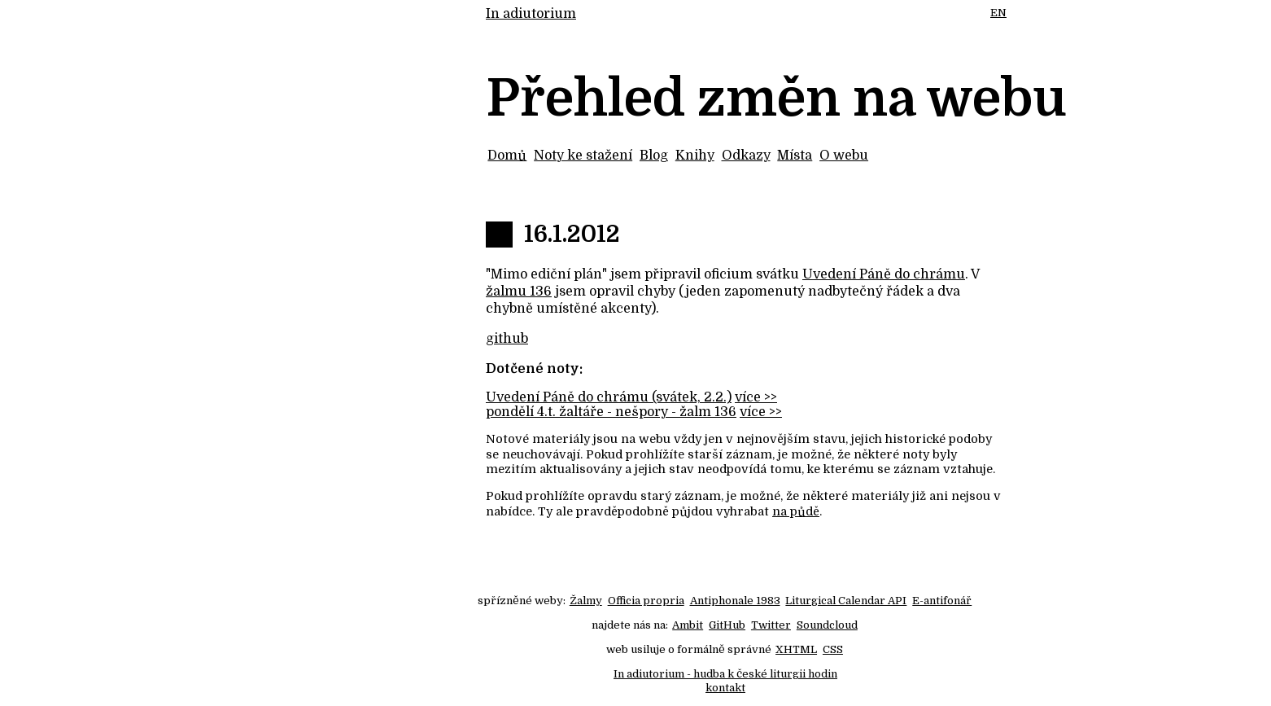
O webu (843, 155)
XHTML (796, 649)
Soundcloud (827, 625)
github (507, 338)
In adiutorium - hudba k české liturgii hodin (725, 674)
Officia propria (646, 600)
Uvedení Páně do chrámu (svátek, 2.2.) (609, 397)
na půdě (795, 511)
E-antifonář (942, 600)
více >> (756, 397)
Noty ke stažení (583, 155)
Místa (794, 155)
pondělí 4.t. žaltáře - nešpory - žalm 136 (611, 412)
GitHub (727, 625)
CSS (833, 649)
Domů (506, 155)
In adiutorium (531, 14)
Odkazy (746, 155)
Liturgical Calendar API (845, 600)
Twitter (771, 625)
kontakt (725, 688)
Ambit (687, 625)
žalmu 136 (519, 291)
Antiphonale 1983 (735, 600)
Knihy (694, 155)
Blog (654, 155)
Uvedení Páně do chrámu (883, 274)
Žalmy (586, 600)
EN (998, 13)
